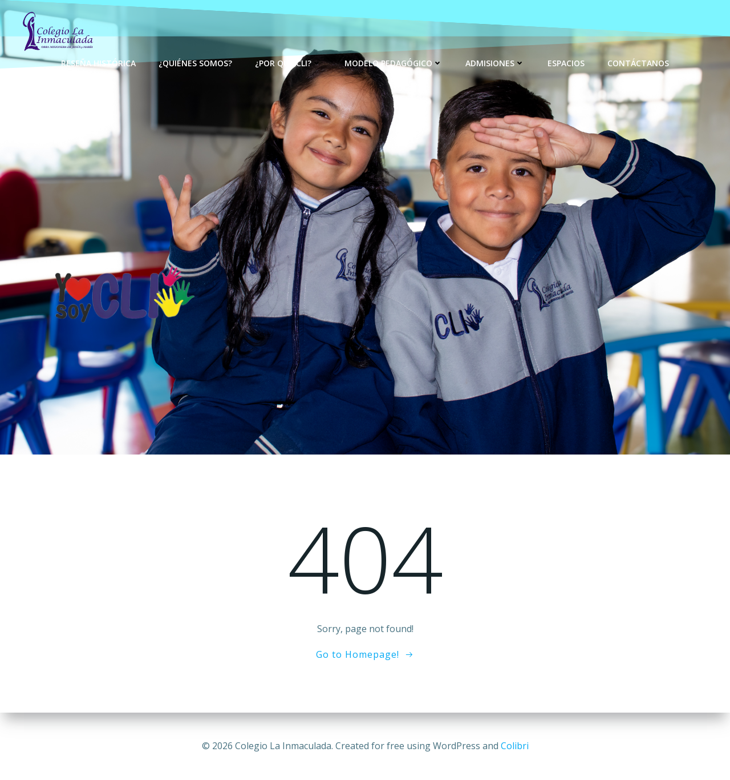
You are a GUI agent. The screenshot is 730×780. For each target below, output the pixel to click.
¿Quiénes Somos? (195, 63)
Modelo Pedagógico (393, 63)
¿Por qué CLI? (288, 63)
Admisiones (495, 63)
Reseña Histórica (98, 63)
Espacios (566, 63)
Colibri (515, 745)
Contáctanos (638, 63)
